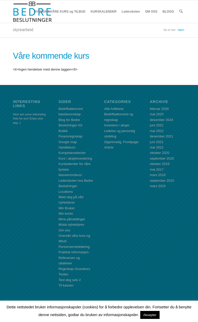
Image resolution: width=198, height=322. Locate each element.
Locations (66, 192)
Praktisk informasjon (74, 252)
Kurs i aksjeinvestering (75, 158)
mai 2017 (156, 169)
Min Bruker (67, 208)
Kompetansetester (72, 153)
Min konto (66, 213)
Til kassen (66, 285)
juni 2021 (156, 142)
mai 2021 (156, 147)
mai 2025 (156, 114)
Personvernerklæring (74, 247)
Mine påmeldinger (72, 219)
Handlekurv (67, 147)
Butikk (63, 131)
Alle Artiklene (113, 109)
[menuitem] (59, 11)
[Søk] (181, 11)
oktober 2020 (159, 153)
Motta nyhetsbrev (71, 225)
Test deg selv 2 (70, 280)
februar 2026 (159, 109)
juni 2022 (156, 125)
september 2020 (162, 158)
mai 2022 (156, 131)
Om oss (64, 230)
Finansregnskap (70, 136)
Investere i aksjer (116, 125)
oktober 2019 (159, 164)
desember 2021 (161, 136)
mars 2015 (158, 186)
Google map (68, 142)
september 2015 (162, 180)
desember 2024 (161, 120)
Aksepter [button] (149, 315)
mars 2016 (158, 175)
